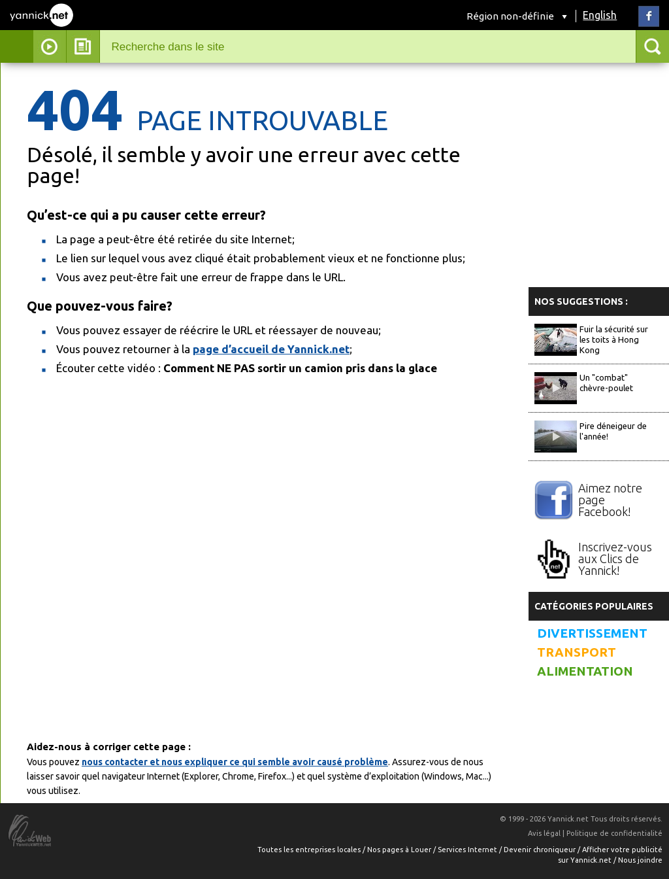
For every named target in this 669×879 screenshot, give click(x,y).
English (600, 15)
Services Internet (468, 849)
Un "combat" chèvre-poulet (606, 382)
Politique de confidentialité (614, 833)
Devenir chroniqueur (541, 849)
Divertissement (592, 633)
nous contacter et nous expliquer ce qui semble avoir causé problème (235, 762)
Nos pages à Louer (400, 849)
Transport (576, 652)
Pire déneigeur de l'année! (613, 431)
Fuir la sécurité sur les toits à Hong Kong (613, 339)
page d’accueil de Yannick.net (271, 349)
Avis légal (544, 833)
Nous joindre (640, 860)
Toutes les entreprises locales (310, 849)
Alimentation (585, 671)
